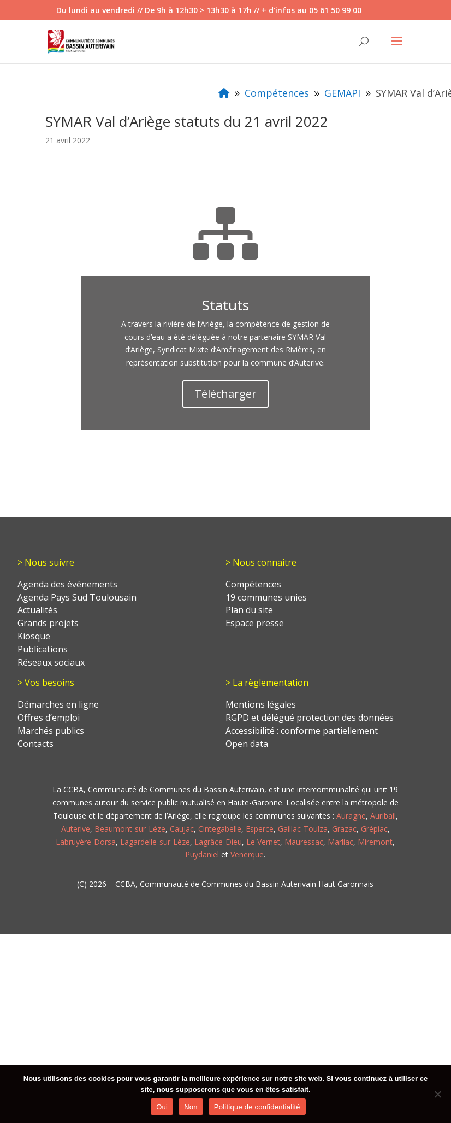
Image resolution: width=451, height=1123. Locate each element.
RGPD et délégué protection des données (310, 718)
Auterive (75, 829)
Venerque (247, 854)
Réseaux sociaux (51, 662)
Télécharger (225, 393)
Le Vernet (263, 842)
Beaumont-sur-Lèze (129, 829)
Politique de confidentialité (257, 1107)
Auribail (383, 815)
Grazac (344, 829)
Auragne (351, 815)
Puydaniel (202, 854)
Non (191, 1107)
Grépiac (374, 829)
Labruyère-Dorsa (86, 842)
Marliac (340, 842)
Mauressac (303, 842)
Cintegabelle (219, 829)
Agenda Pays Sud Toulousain (77, 597)
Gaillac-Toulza (303, 829)
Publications (42, 649)
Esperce (260, 829)
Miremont (375, 842)
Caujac (182, 829)
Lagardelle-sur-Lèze (155, 842)
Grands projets (48, 623)
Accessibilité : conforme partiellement (302, 731)
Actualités (37, 610)
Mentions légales (261, 704)
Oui (162, 1107)
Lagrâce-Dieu (218, 842)
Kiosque (33, 636)
